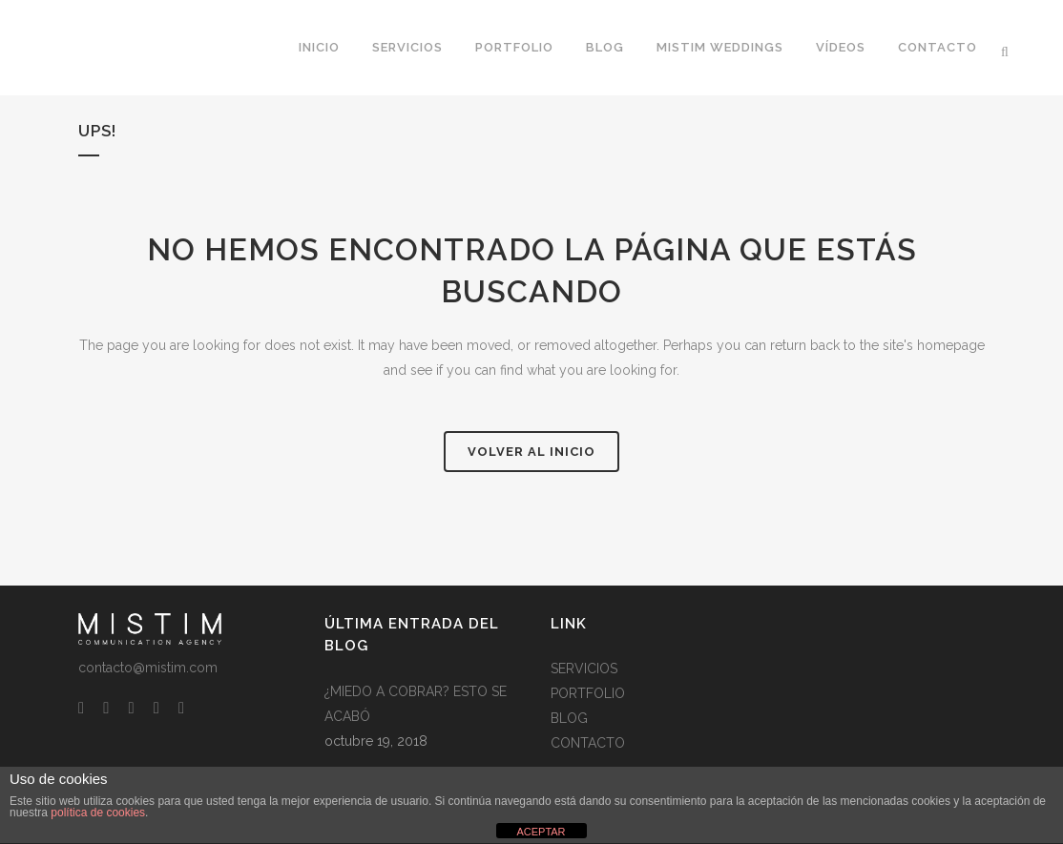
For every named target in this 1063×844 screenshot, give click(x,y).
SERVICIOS (584, 668)
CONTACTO (588, 743)
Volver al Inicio (531, 451)
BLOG (569, 718)
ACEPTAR (540, 831)
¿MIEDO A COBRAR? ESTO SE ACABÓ (415, 704)
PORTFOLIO (588, 693)
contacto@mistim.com (148, 667)
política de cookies (98, 812)
